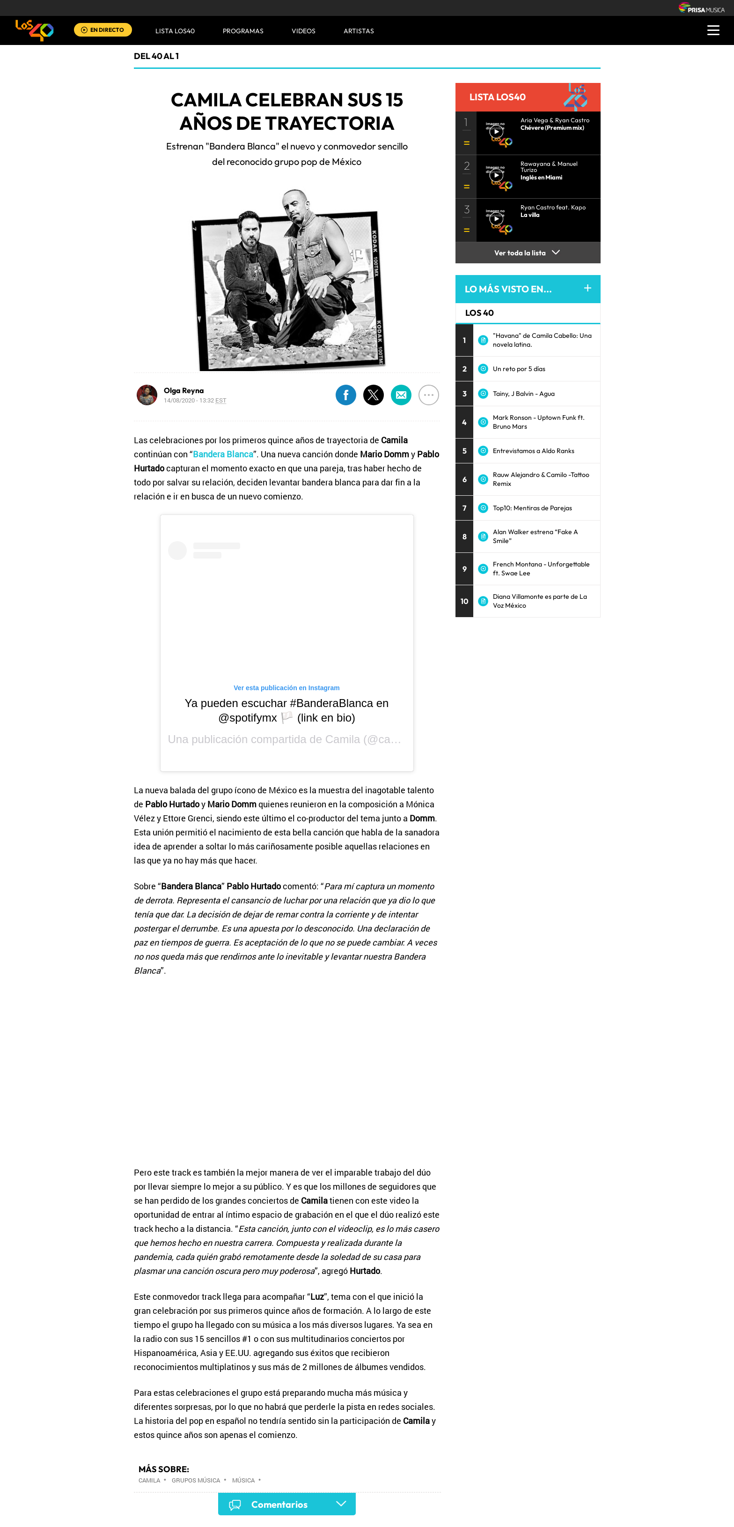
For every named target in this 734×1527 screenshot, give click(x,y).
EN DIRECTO (107, 29)
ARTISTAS (359, 31)
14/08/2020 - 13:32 (195, 400)
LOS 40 (479, 312)
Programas (243, 31)
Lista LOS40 (175, 31)
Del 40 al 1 (156, 56)
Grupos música (196, 1480)
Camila (342, 739)
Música (243, 1480)
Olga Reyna (184, 390)
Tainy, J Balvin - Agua (524, 393)
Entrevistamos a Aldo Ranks (533, 451)
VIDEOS (304, 31)
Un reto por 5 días (519, 369)
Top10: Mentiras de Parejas (532, 508)
